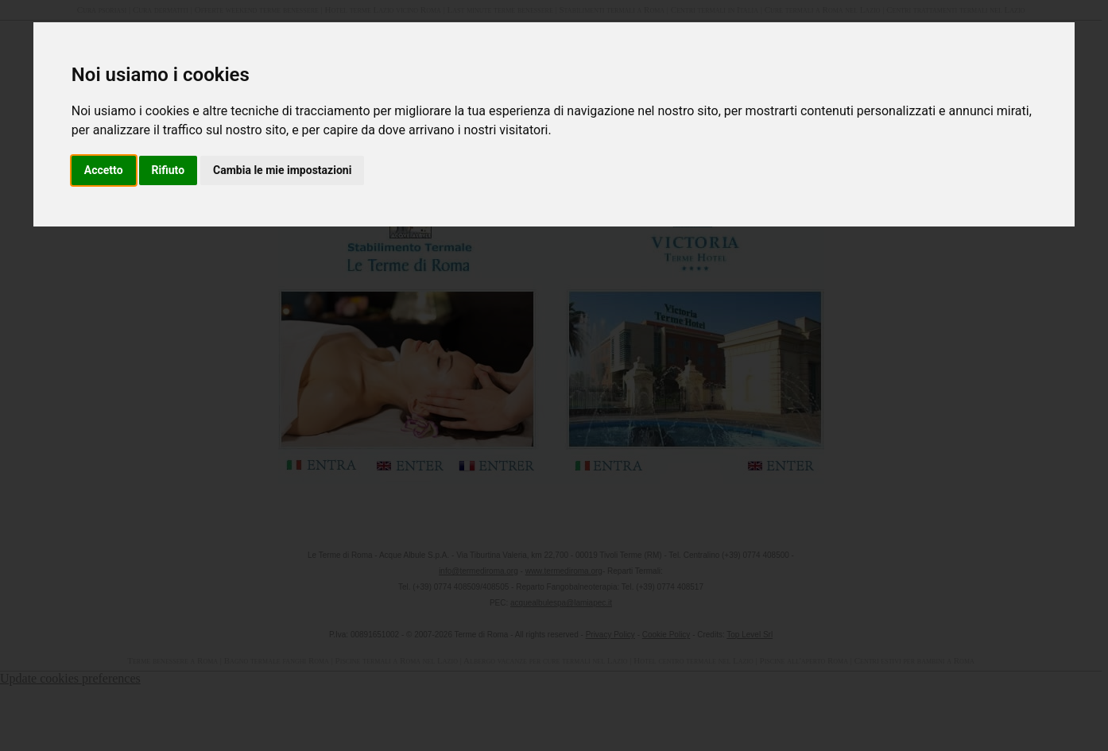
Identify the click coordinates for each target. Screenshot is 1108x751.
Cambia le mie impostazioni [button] (282, 170)
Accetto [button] (103, 170)
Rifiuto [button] (168, 170)
